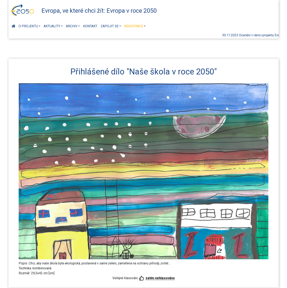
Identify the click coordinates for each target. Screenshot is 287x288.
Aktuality (52, 26)
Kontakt (90, 26)
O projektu (28, 26)
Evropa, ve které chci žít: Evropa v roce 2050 (99, 10)
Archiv (71, 26)
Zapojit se (110, 26)
